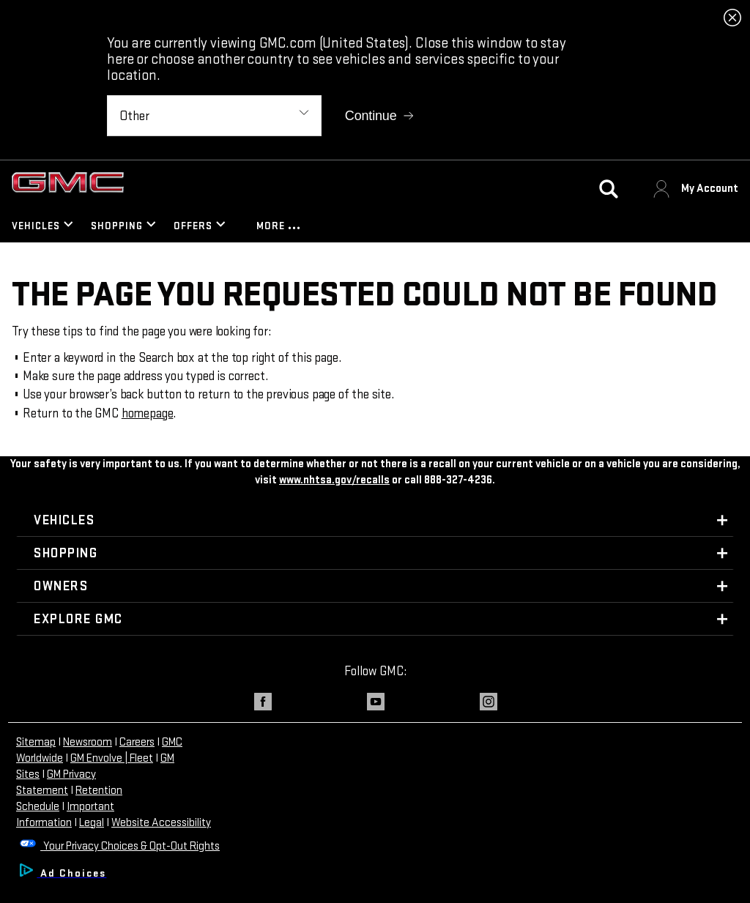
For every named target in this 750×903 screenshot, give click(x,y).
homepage (148, 413)
